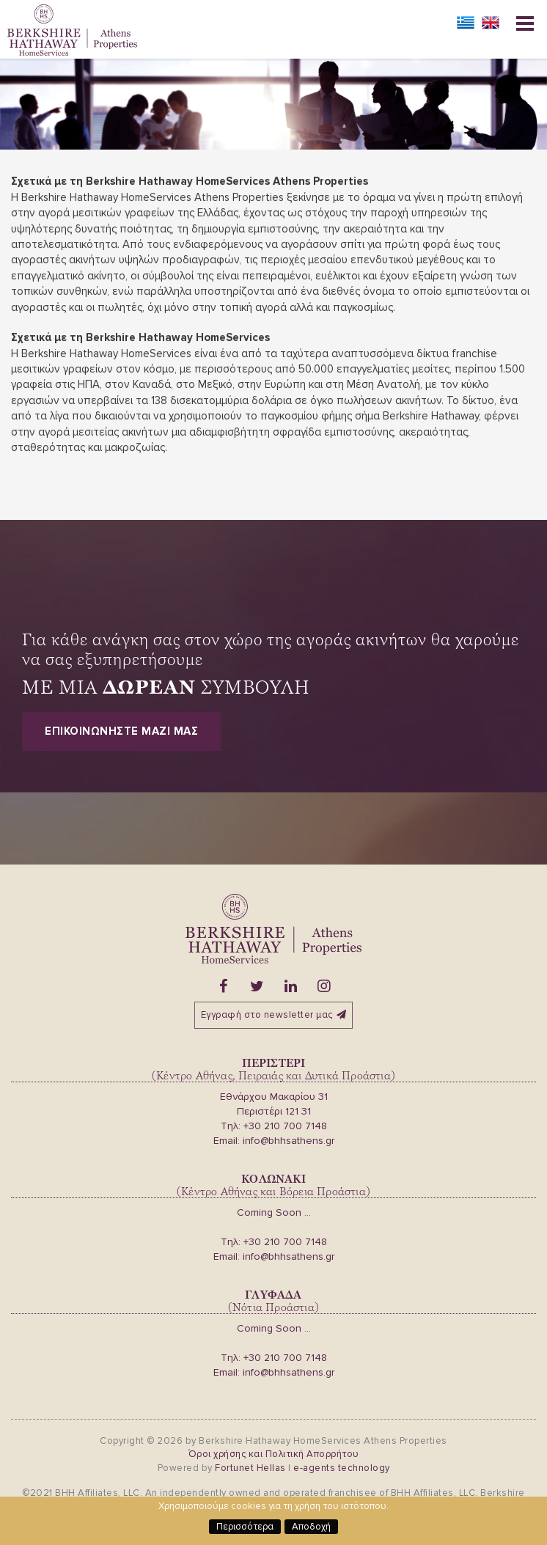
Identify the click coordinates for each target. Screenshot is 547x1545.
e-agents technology (341, 1468)
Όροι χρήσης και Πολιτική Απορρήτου (273, 1454)
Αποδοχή (311, 1527)
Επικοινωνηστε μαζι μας (121, 731)
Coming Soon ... (274, 1212)
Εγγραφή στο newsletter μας (274, 1015)
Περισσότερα (245, 1527)
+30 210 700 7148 (285, 1126)
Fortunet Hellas (250, 1468)
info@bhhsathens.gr (288, 1140)
